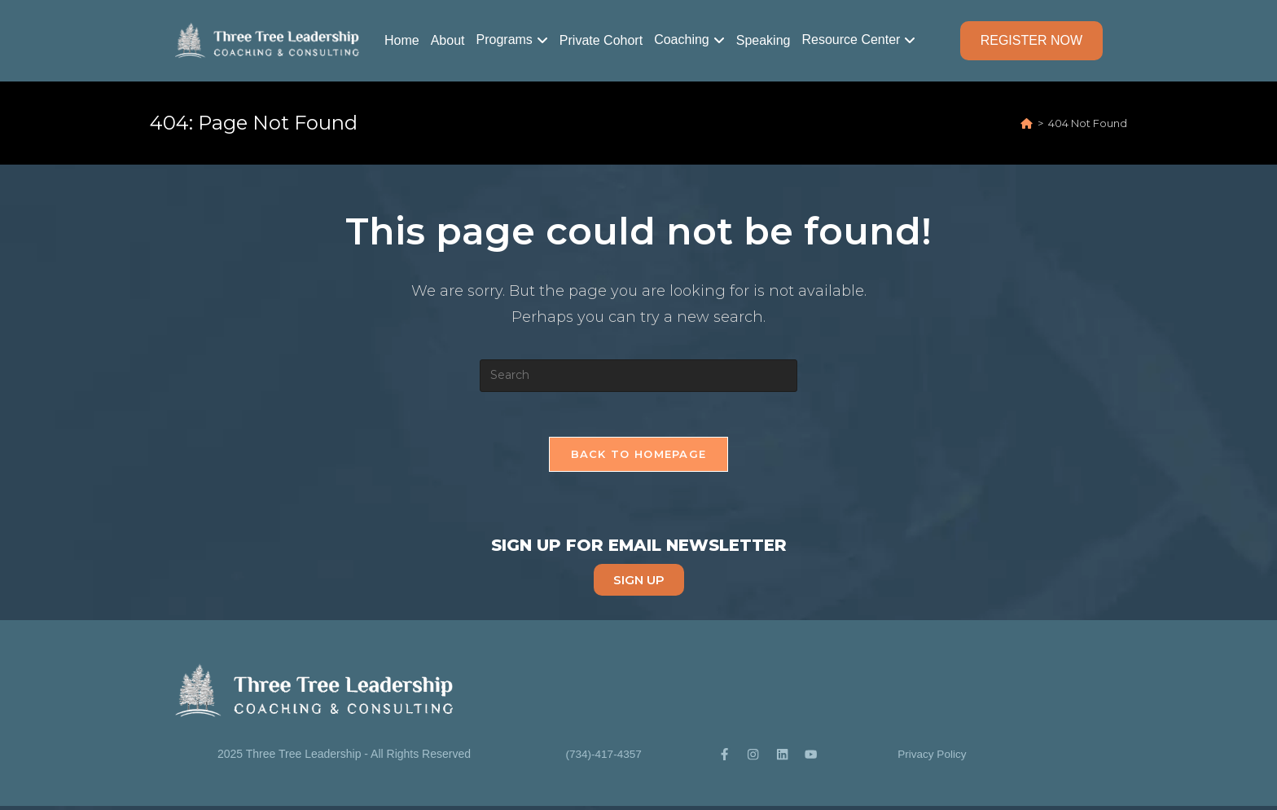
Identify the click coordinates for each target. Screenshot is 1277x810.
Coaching (681, 39)
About (448, 40)
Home (401, 40)
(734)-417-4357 (603, 757)
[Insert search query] (638, 375)
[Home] (1026, 123)
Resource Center (850, 39)
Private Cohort (601, 40)
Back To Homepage (639, 457)
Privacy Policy (932, 757)
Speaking (763, 40)
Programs (504, 39)
